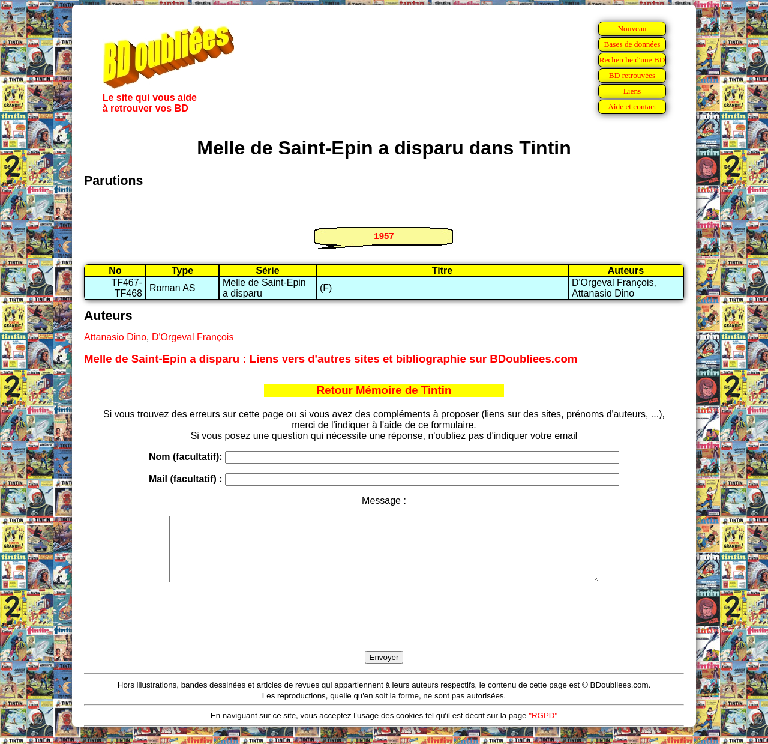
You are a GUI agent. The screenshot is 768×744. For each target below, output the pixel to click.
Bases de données (632, 44)
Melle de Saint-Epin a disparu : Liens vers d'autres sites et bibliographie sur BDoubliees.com (330, 358)
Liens (632, 90)
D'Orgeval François (192, 337)
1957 (384, 236)
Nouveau (631, 28)
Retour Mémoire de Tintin (384, 390)
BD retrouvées (632, 75)
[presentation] (384, 630)
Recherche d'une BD (632, 59)
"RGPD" (543, 728)
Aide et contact (632, 106)
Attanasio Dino (115, 337)
